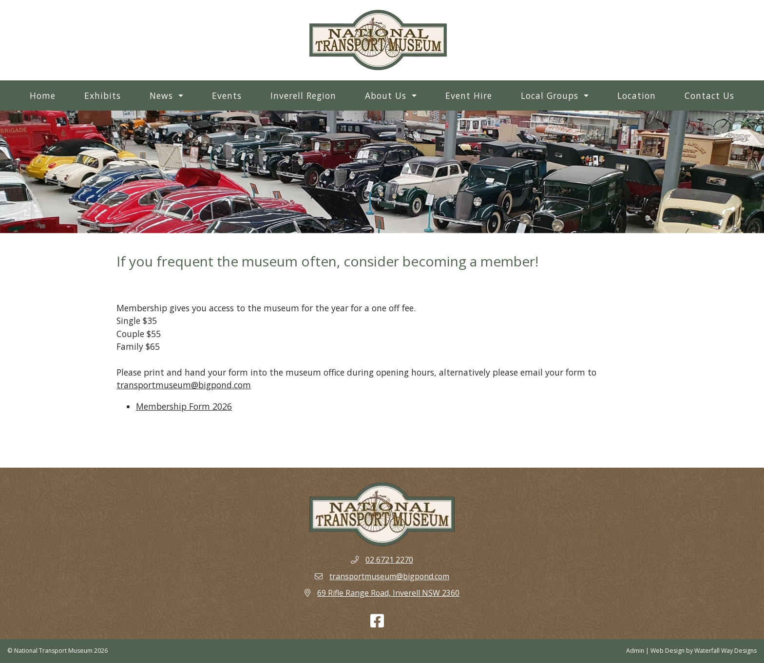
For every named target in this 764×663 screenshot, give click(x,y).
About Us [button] (387, 95)
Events (227, 95)
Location (636, 95)
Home (43, 95)
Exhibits (102, 95)
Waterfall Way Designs (725, 650)
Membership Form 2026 (184, 406)
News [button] (163, 95)
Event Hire (468, 95)
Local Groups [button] (551, 95)
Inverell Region (303, 95)
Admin (635, 650)
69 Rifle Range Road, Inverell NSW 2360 (388, 592)
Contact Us (709, 95)
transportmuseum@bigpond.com (183, 385)
